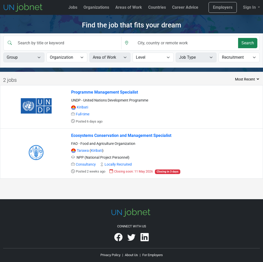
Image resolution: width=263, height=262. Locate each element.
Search (247, 43)
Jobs (72, 7)
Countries (157, 7)
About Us (131, 255)
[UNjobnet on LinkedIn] (144, 239)
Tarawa (83, 150)
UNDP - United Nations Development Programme (109, 100)
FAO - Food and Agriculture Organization (103, 144)
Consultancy (86, 164)
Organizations (96, 7)
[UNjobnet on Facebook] (118, 239)
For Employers (152, 255)
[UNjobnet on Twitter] (131, 239)
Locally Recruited (118, 164)
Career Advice (185, 7)
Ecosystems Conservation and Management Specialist (121, 135)
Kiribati (82, 107)
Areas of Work (128, 7)
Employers (222, 7)
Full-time (82, 114)
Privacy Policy (110, 255)
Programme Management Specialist (104, 92)
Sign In (250, 7)
